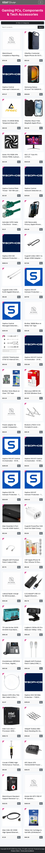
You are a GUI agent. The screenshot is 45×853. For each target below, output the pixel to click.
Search (41, 27)
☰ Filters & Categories (22, 23)
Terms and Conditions (27, 851)
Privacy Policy (15, 851)
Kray (43, 849)
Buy (19, 60)
